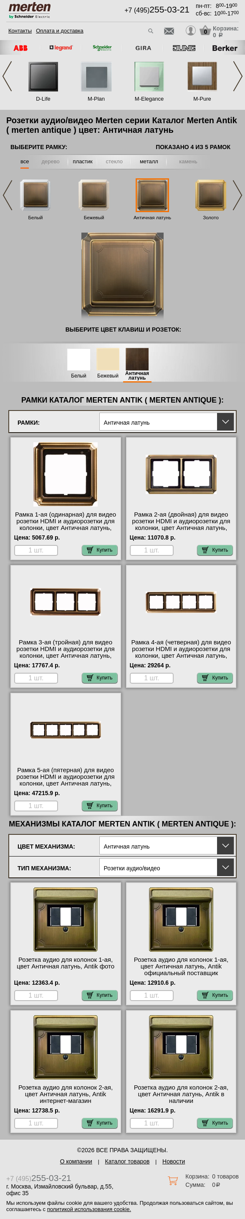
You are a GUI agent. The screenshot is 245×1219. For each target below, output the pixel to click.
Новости (173, 1161)
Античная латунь (152, 217)
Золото (211, 217)
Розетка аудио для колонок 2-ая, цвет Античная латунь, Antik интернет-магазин (65, 1094)
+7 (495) (156, 10)
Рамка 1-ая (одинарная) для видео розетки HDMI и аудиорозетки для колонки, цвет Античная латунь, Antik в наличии (65, 524)
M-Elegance (149, 99)
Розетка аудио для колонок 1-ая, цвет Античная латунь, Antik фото (65, 963)
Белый (35, 217)
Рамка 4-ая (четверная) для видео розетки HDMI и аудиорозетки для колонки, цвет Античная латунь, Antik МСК (181, 652)
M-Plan (96, 99)
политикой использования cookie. (89, 1209)
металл (149, 161)
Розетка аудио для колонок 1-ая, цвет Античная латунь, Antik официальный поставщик (181, 966)
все (24, 161)
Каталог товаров (127, 1161)
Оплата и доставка (59, 31)
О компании (76, 1161)
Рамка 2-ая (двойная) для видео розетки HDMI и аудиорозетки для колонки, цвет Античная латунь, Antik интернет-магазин (181, 524)
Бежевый (94, 217)
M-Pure (202, 99)
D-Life (43, 99)
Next (238, 76)
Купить (100, 550)
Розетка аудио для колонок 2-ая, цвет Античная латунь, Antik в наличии (181, 1094)
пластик (83, 161)
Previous (7, 76)
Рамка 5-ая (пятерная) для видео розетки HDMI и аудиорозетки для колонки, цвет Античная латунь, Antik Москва (65, 780)
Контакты (20, 31)
